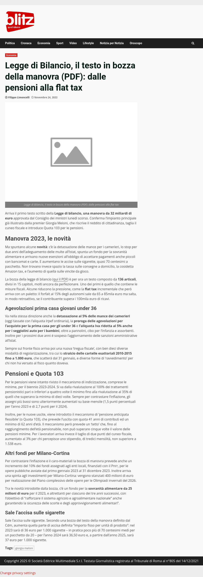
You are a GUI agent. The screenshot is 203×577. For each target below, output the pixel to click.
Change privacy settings (18, 573)
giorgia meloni (24, 548)
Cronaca (26, 43)
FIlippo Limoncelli (18, 97)
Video (73, 43)
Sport (59, 43)
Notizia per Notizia (112, 43)
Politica (10, 43)
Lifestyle (88, 43)
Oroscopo (136, 43)
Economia (44, 43)
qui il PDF (60, 279)
